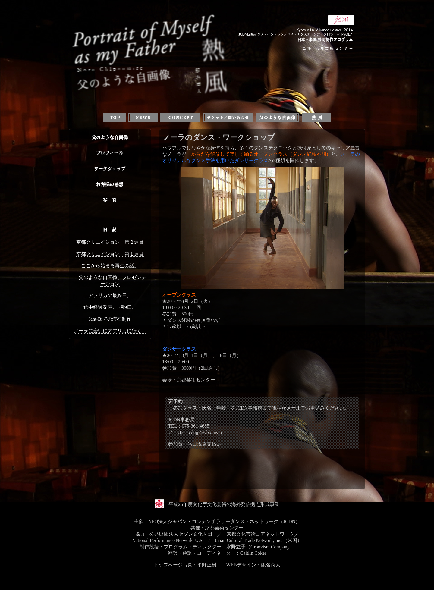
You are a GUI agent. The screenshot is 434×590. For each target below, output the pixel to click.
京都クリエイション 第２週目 (110, 242)
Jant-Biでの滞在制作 (110, 319)
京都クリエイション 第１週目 (110, 253)
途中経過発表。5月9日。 (110, 307)
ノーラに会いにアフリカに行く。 (110, 330)
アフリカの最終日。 (110, 295)
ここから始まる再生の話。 (110, 265)
